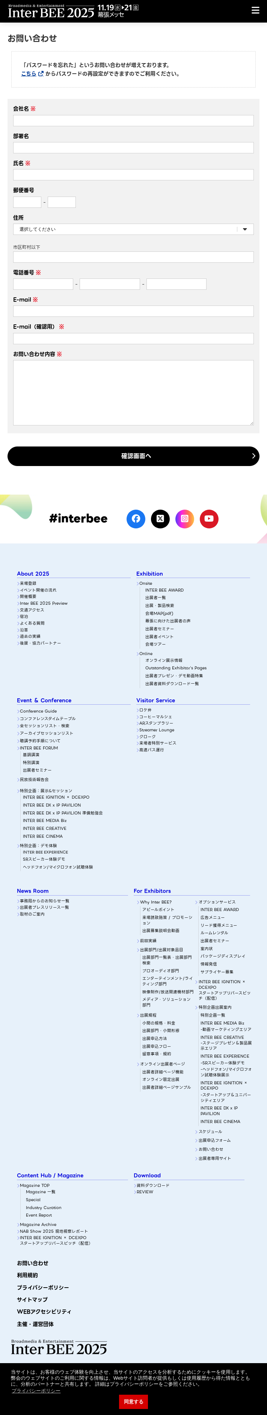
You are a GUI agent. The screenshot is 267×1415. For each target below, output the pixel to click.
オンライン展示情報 (164, 672)
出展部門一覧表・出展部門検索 (167, 971)
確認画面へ (136, 467)
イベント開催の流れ (38, 602)
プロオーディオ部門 (160, 982)
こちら (28, 74)
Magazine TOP (35, 1197)
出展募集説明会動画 (161, 942)
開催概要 (28, 608)
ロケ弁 (145, 722)
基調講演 (31, 766)
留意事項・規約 (156, 1065)
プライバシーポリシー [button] (36, 1391)
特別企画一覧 (213, 1027)
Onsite (145, 595)
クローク (147, 748)
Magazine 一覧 (41, 1203)
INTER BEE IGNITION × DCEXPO (56, 809)
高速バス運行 (151, 761)
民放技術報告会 (34, 791)
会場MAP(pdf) (159, 625)
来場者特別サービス (157, 755)
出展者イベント (159, 648)
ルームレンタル (214, 944)
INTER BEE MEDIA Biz (45, 832)
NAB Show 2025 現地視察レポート (54, 1243)
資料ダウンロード (153, 1197)
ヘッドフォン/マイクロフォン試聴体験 (58, 879)
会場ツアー (155, 656)
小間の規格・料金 (158, 1035)
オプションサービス (217, 914)
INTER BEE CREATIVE (44, 840)
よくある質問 (32, 635)
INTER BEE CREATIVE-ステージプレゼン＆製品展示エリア (226, 1054)
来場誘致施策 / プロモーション (167, 931)
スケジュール (210, 1143)
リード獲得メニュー (219, 937)
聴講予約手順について (40, 752)
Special (33, 1211)
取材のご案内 (32, 926)
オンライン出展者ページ (162, 1076)
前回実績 (148, 952)
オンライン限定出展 (161, 1091)
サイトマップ (32, 1311)
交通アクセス (32, 622)
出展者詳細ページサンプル (166, 1099)
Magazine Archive (38, 1236)
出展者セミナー (159, 640)
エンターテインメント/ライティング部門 (167, 992)
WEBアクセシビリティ (44, 1323)
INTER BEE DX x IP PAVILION (52, 817)
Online (145, 665)
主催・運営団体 (35, 1335)
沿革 (24, 642)
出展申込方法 (154, 1050)
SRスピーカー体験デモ (77, 867)
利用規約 (27, 1286)
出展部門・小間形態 (161, 1042)
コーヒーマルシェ (155, 728)
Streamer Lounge (156, 742)
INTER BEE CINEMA (43, 848)
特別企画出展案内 (215, 1019)
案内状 (207, 960)
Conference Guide (38, 723)
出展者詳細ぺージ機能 (163, 1084)
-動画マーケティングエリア (226, 1041)
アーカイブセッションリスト (47, 745)
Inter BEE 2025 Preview (44, 615)
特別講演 (31, 774)
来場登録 (28, 595)
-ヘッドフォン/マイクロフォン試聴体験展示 (226, 1083)
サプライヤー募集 (217, 984)
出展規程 (148, 1027)
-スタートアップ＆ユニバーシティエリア (226, 1109)
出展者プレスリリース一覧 (44, 919)
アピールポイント (158, 921)
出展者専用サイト (215, 1170)
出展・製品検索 (159, 617)
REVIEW (145, 1203)
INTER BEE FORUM (39, 760)
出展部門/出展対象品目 (161, 961)
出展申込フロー (156, 1058)
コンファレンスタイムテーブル (48, 730)
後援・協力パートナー (40, 655)
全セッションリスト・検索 (44, 737)
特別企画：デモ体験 (38, 857)
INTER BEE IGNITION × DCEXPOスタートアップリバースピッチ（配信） (56, 1252)
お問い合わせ (211, 1161)
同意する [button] (133, 1401)
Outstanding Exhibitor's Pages (176, 680)
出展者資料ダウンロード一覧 (172, 695)
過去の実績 (30, 648)
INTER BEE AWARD (164, 602)
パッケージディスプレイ (223, 968)
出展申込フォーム (215, 1152)
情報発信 (209, 976)
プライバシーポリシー (43, 1299)
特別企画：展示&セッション (46, 802)
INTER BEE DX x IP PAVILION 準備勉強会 (63, 825)
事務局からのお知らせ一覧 (44, 913)
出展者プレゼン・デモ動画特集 (174, 687)
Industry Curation (44, 1219)
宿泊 (24, 628)
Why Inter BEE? (156, 914)
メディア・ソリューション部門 (166, 1013)
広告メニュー (213, 929)
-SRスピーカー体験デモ (223, 1075)
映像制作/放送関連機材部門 (168, 1003)
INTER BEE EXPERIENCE (225, 1068)
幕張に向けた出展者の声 (168, 633)
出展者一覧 (155, 609)
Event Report (39, 1227)
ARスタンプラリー (156, 735)
